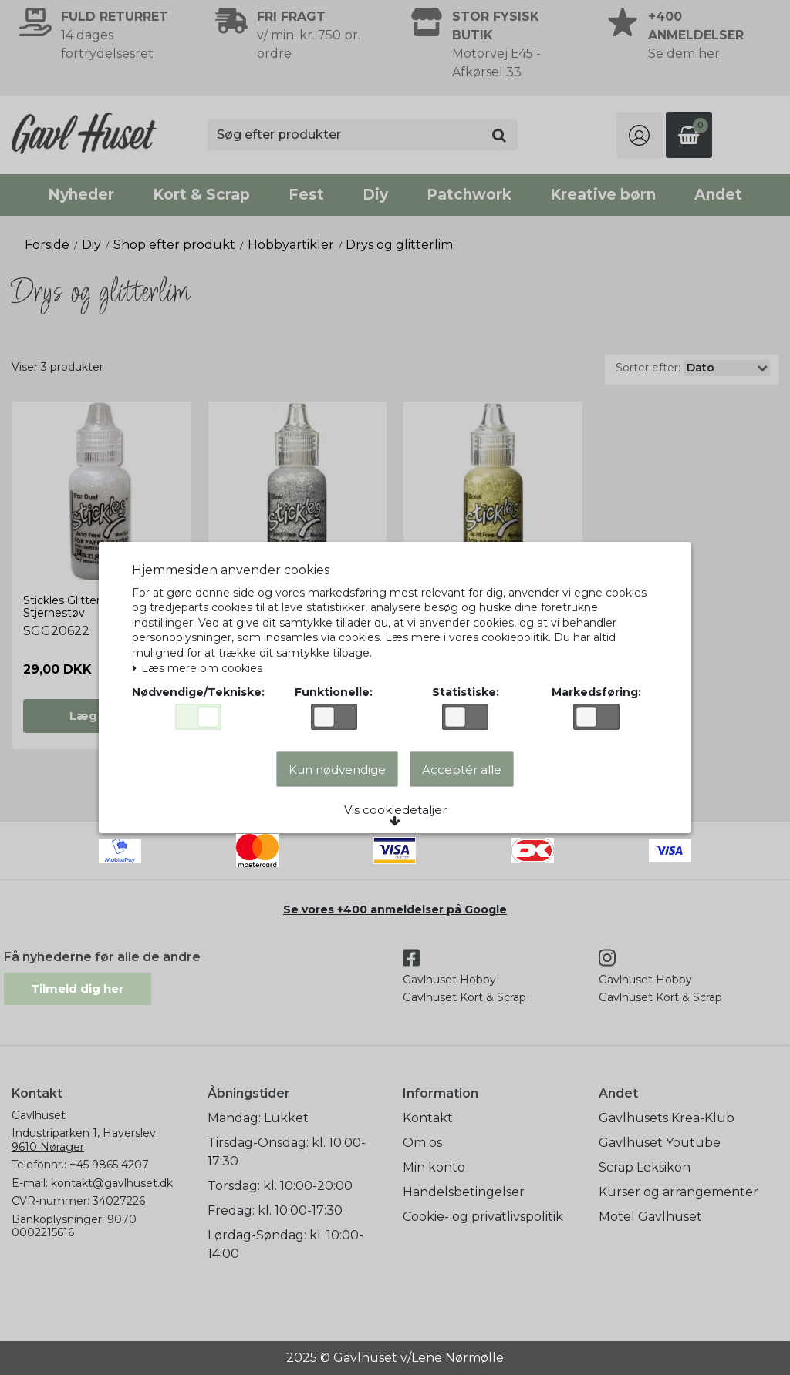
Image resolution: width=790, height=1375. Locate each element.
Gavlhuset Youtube (660, 1142)
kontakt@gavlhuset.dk (112, 1183)
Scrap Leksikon (644, 1167)
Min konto (434, 1167)
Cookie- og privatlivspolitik (483, 1216)
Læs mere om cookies (197, 668)
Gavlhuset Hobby (449, 980)
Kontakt (428, 1118)
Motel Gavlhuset (650, 1216)
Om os (422, 1142)
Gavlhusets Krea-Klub (666, 1118)
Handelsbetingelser (464, 1192)
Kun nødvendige (337, 769)
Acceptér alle (461, 769)
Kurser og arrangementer (678, 1192)
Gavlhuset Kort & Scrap (464, 997)
